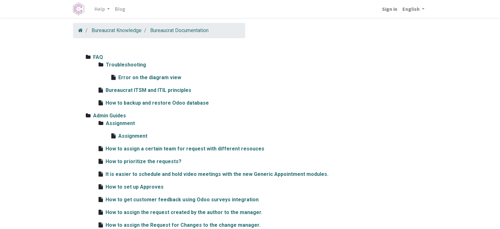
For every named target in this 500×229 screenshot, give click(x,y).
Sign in (389, 9)
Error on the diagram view (149, 77)
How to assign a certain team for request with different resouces (185, 149)
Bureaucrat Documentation (179, 30)
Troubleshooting (126, 65)
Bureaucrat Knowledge (117, 30)
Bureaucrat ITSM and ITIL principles (148, 90)
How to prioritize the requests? (143, 161)
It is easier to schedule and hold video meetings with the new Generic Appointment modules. (217, 174)
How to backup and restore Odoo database (157, 103)
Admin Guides (109, 116)
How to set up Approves (135, 187)
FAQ (98, 57)
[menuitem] (120, 9)
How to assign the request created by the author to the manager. (184, 212)
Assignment (120, 123)
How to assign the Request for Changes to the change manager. (183, 225)
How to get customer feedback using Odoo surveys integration (182, 200)
